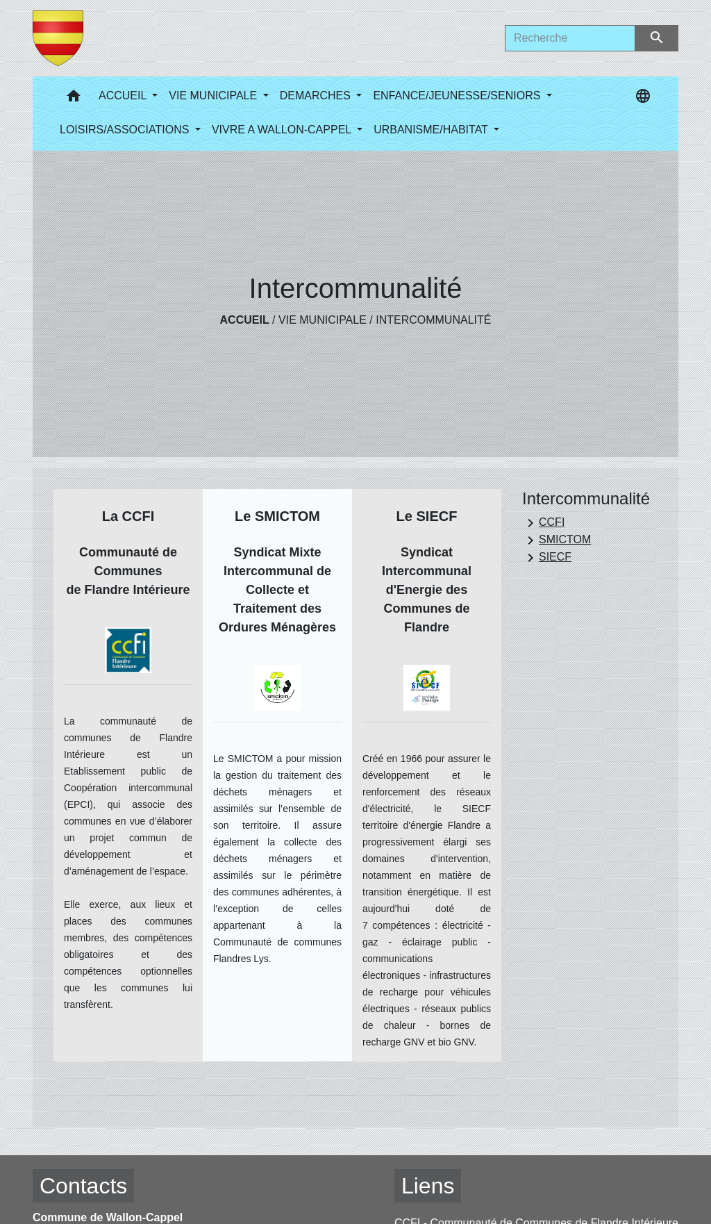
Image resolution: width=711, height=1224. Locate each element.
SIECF (546, 557)
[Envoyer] (657, 38)
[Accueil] (58, 38)
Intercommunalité (433, 320)
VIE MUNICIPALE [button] (214, 95)
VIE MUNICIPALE (322, 320)
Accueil (244, 320)
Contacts (83, 1185)
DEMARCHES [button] (317, 95)
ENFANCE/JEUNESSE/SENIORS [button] (458, 95)
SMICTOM (556, 540)
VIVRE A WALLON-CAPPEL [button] (283, 129)
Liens (428, 1185)
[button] (73, 99)
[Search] (570, 38)
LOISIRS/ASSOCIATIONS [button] (126, 129)
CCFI (543, 523)
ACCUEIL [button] (124, 95)
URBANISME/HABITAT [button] (432, 129)
